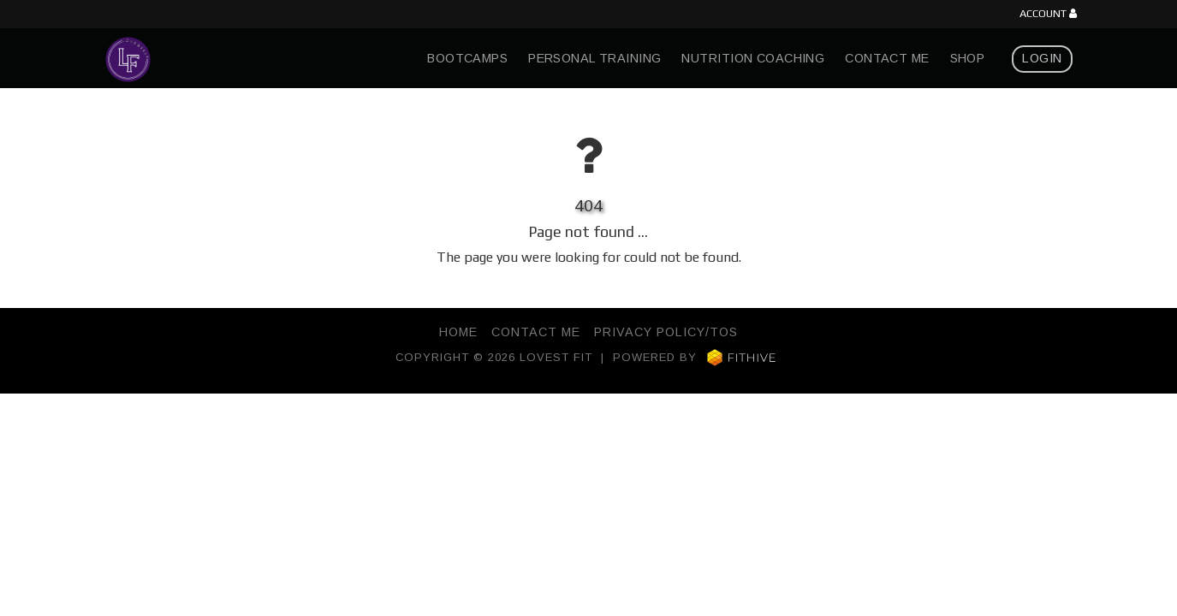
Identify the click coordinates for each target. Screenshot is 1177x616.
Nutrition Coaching (752, 58)
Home (458, 332)
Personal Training (594, 58)
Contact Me (887, 58)
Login (1041, 58)
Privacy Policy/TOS (666, 332)
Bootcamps (467, 58)
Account (1048, 14)
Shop (967, 58)
